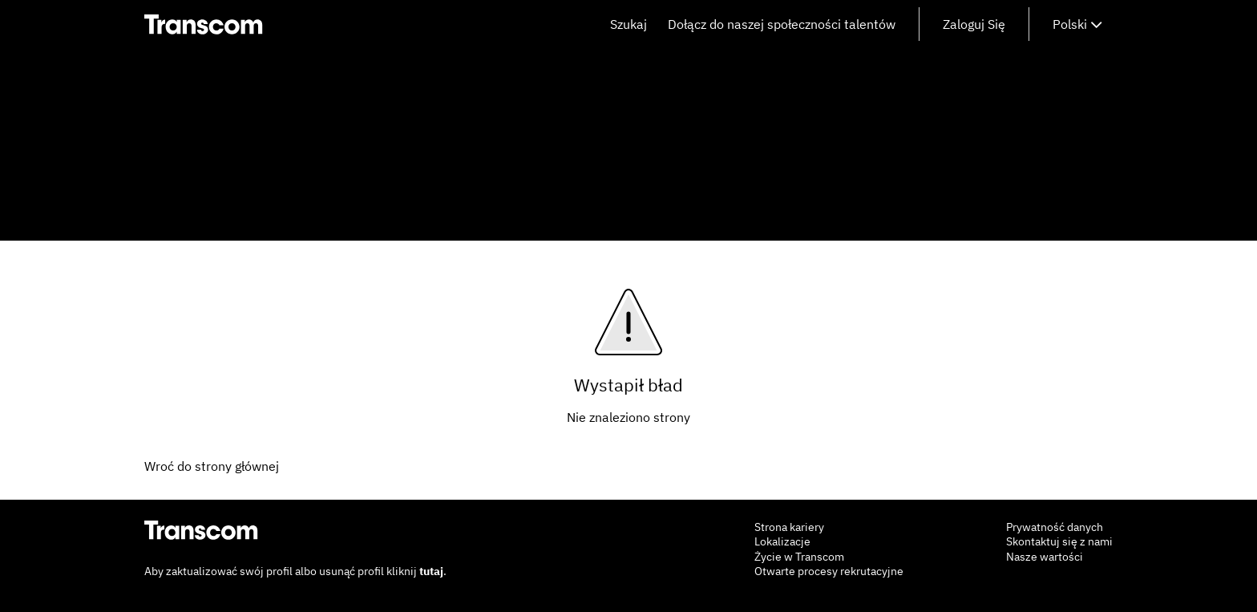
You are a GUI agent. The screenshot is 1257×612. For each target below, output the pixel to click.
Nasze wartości (1044, 556)
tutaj (431, 571)
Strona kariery (789, 527)
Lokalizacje (782, 541)
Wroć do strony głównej (211, 466)
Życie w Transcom (799, 556)
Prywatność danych (1054, 527)
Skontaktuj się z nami (1059, 541)
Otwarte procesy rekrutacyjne (828, 571)
